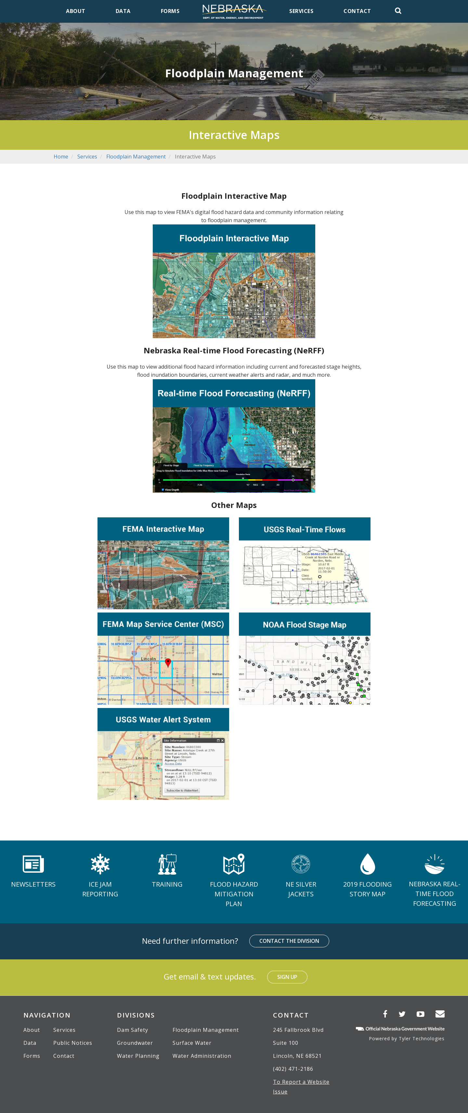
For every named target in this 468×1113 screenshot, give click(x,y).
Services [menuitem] (301, 11)
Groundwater (135, 1042)
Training (167, 884)
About (31, 1029)
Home (61, 156)
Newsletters (33, 884)
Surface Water (192, 1042)
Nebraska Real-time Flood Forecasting (435, 893)
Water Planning (138, 1055)
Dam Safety (132, 1029)
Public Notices (72, 1042)
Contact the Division (289, 940)
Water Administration (202, 1055)
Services (87, 156)
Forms (31, 1055)
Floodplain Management (136, 156)
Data (29, 1042)
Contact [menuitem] (357, 11)
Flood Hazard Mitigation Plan (234, 894)
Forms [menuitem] (170, 11)
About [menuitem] (75, 11)
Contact (63, 1055)
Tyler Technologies (422, 1038)
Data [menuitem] (123, 11)
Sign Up (287, 976)
